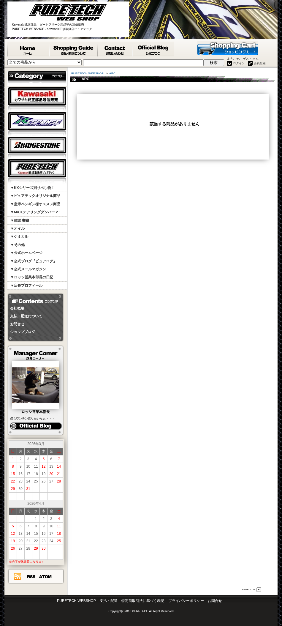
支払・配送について (26, 316)
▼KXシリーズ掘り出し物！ (32, 188)
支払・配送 (109, 601)
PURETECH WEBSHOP (28, 49)
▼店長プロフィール (26, 285)
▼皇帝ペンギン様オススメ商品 (35, 204)
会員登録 (260, 63)
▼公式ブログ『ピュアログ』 (33, 261)
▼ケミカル (19, 236)
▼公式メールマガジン (28, 269)
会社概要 (17, 308)
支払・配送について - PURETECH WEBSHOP (74, 49)
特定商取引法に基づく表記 (142, 601)
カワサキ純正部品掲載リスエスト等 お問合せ (115, 49)
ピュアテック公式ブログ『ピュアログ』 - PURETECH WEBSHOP (153, 49)
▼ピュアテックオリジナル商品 (35, 196)
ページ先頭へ (251, 589)
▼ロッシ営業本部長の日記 (31, 277)
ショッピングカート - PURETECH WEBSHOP (227, 48)
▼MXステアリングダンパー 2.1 (35, 212)
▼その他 (17, 245)
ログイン (239, 63)
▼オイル (17, 228)
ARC (112, 73)
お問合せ (17, 324)
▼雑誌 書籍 (19, 220)
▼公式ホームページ (26, 253)
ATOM (45, 577)
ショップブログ (22, 332)
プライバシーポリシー (186, 601)
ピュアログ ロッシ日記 (35, 426)
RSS (31, 577)
